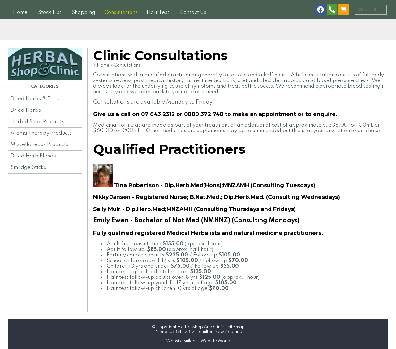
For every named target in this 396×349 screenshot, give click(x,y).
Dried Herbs (26, 110)
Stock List (49, 12)
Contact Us (193, 12)
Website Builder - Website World (198, 341)
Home (20, 12)
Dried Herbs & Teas (35, 98)
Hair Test (158, 12)
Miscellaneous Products (39, 144)
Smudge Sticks (28, 167)
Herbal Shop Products (37, 121)
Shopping (83, 12)
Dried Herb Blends (33, 156)
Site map (236, 327)
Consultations (121, 12)
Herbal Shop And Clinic (200, 327)
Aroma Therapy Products (41, 133)
